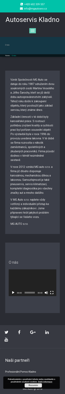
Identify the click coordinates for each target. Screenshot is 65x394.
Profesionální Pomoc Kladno (20, 371)
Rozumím (33, 385)
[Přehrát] (13, 292)
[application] (32, 282)
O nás (14, 55)
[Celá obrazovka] (52, 292)
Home (7, 55)
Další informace (45, 382)
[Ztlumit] (46, 292)
